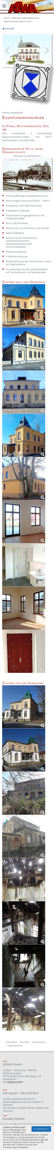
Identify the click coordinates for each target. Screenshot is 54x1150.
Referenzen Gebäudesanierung (25, 18)
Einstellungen (10, 1147)
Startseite (11, 1042)
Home (6, 18)
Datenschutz (14, 1045)
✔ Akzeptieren (41, 1129)
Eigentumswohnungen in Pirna (17, 21)
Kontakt (24, 1042)
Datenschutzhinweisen (24, 1142)
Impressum (39, 1042)
